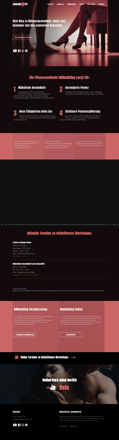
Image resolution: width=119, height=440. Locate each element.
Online (81, 4)
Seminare (60, 4)
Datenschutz (64, 426)
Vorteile (50, 4)
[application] (59, 193)
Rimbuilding (71, 4)
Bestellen (71, 334)
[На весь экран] (117, 224)
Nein (64, 388)
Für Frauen (91, 4)
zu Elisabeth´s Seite (20, 256)
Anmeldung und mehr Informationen (26, 275)
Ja (52, 388)
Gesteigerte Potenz (24, 37)
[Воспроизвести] (2, 224)
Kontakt (101, 4)
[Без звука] (114, 224)
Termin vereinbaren (25, 334)
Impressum (73, 426)
